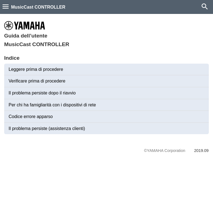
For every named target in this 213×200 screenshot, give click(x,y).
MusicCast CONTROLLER (38, 7)
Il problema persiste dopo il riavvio (42, 93)
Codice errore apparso (31, 116)
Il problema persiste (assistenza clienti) (47, 128)
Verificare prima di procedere (37, 81)
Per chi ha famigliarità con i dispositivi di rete (52, 104)
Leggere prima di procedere (36, 69)
